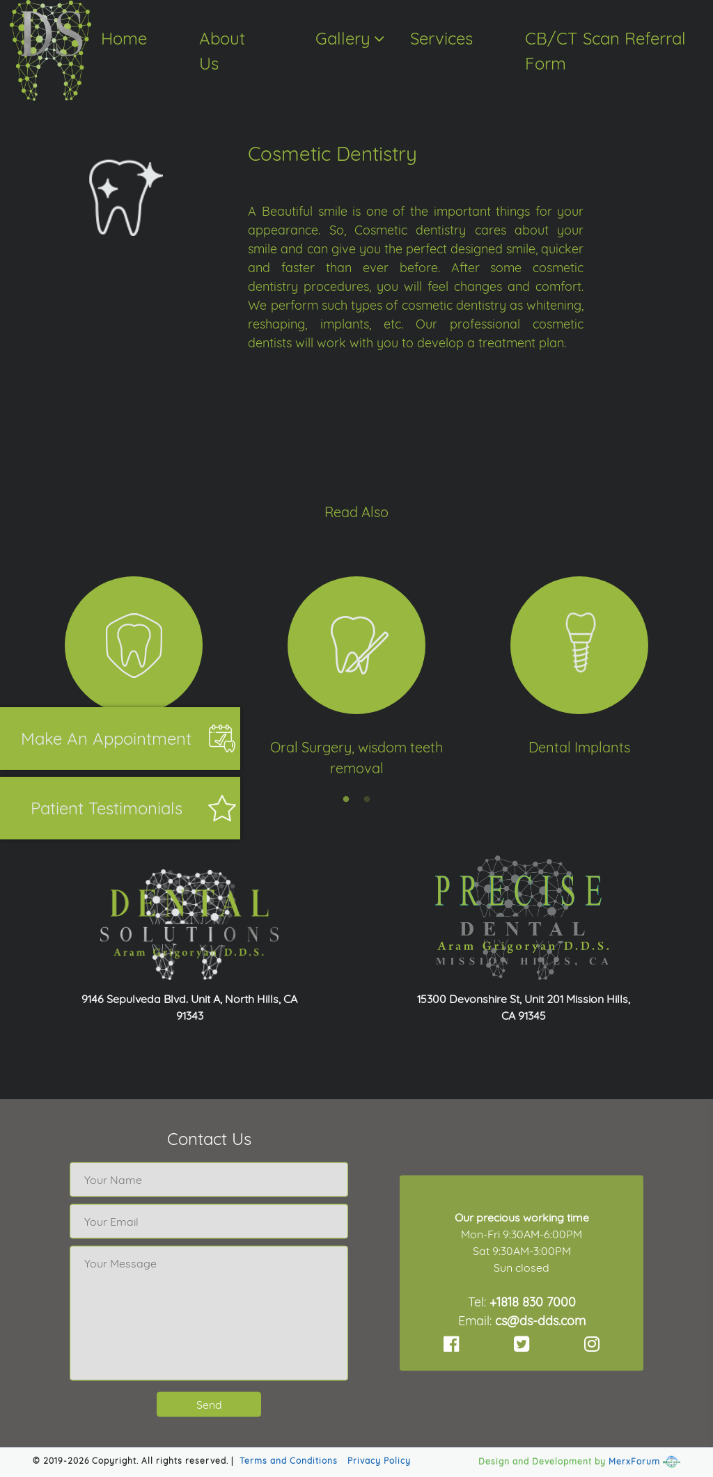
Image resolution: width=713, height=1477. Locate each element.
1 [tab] (346, 800)
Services (441, 38)
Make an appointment (106, 738)
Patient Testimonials (106, 808)
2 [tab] (367, 800)
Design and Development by (542, 1461)
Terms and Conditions (289, 1460)
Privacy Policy (379, 1460)
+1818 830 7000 (532, 1301)
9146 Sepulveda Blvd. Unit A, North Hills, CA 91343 (189, 1007)
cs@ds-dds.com (540, 1320)
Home (124, 38)
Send (209, 1405)
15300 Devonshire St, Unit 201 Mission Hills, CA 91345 (523, 1007)
